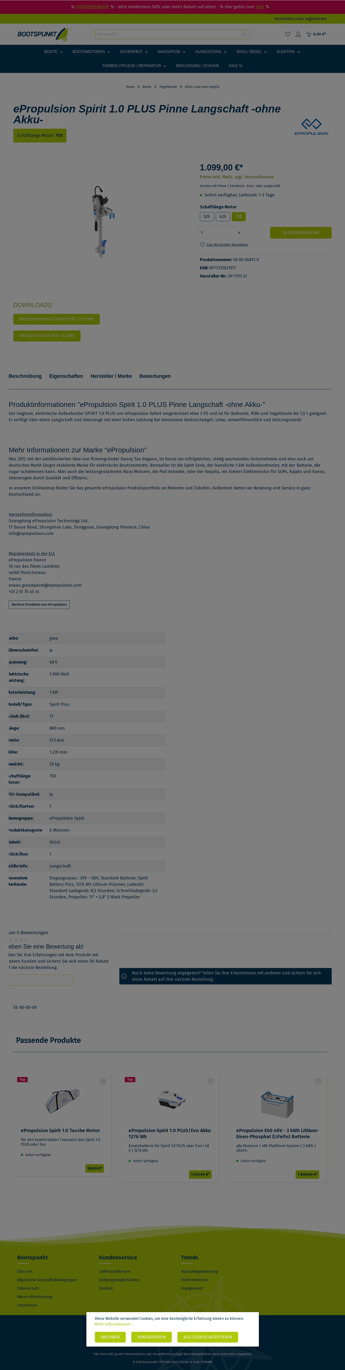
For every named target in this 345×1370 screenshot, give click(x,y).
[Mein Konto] (298, 34)
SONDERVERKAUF (92, 6)
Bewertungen (167, 373)
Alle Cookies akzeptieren (208, 1337)
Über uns (25, 1265)
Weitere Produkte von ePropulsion (39, 598)
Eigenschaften (71, 373)
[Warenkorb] (316, 34)
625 (223, 216)
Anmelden (284, 18)
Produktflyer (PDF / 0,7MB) (46, 336)
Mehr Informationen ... (114, 1324)
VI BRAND (207, 1355)
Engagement (192, 1282)
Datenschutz (28, 1282)
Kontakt (106, 1282)
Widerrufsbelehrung (34, 1290)
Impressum (27, 1299)
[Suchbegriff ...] (167, 34)
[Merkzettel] (288, 34)
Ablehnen (110, 1337)
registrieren (316, 18)
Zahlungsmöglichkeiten (119, 1273)
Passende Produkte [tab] (48, 1033)
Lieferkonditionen (114, 1265)
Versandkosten (162, 1347)
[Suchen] (244, 34)
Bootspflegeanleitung (199, 1265)
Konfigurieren (151, 1337)
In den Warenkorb (303, 232)
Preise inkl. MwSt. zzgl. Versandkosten (237, 177)
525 (207, 216)
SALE (259, 6)
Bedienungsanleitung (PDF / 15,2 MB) (56, 319)
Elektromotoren (194, 1273)
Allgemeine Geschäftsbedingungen (47, 1273)
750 (238, 216)
